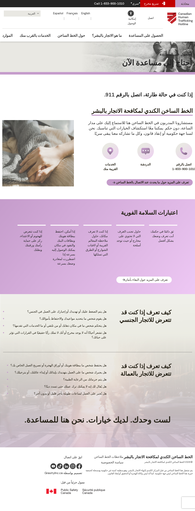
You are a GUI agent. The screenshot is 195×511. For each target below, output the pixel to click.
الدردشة (145, 154)
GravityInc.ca (54, 473)
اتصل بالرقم (184, 157)
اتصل (151, 18)
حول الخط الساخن (73, 34)
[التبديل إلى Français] (73, 13)
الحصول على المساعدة (148, 34)
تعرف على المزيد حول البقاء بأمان (145, 280)
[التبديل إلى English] (87, 13)
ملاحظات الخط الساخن (108, 457)
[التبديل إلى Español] (59, 13)
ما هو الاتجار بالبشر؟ (109, 34)
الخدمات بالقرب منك (36, 34)
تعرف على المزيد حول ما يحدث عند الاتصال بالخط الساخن (151, 182)
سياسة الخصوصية (112, 462)
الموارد (6, 34)
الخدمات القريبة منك (110, 157)
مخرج (154, 4)
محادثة (185, 4)
